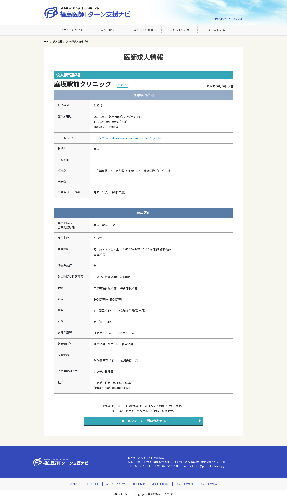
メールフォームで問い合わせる (143, 420)
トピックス (236, 18)
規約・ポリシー (121, 494)
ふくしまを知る (215, 30)
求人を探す (108, 30)
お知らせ (222, 18)
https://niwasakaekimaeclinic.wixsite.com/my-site (127, 138)
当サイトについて (72, 30)
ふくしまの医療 (143, 30)
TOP (46, 41)
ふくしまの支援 (179, 30)
